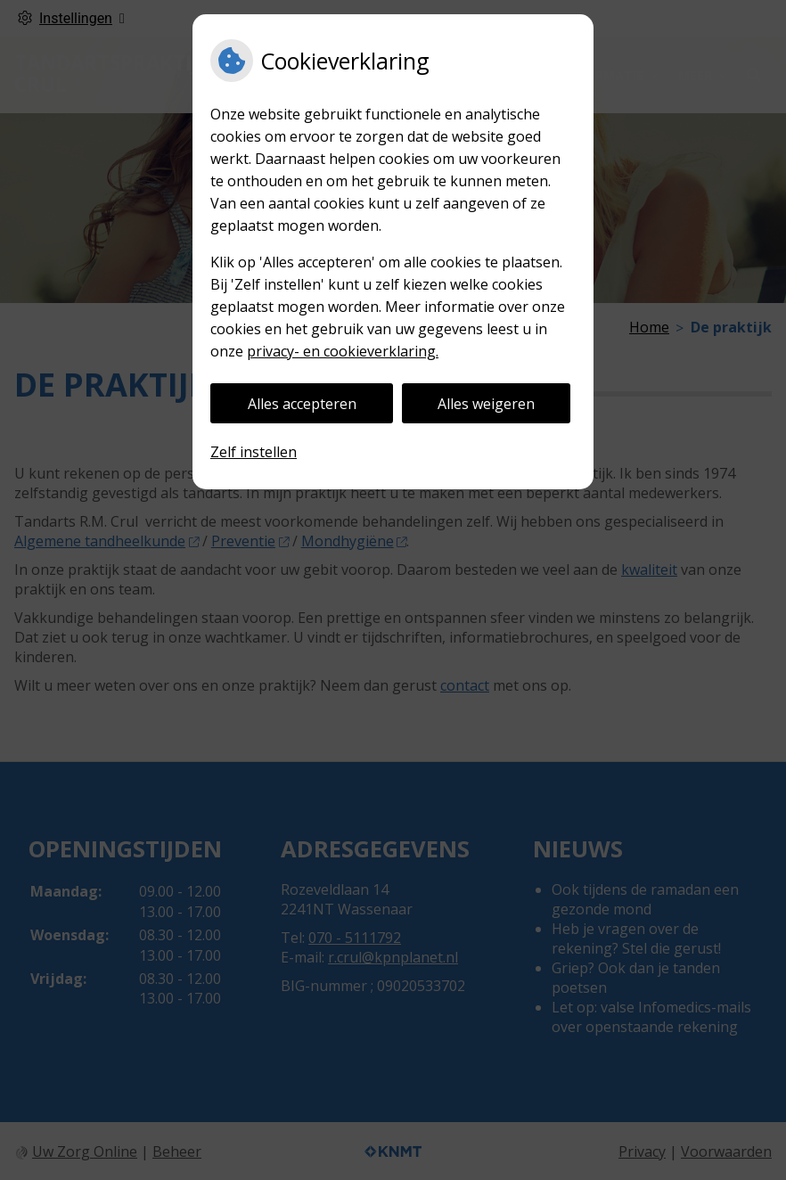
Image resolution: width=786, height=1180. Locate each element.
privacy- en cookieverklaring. (342, 351)
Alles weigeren (486, 404)
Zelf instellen (253, 452)
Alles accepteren (302, 404)
